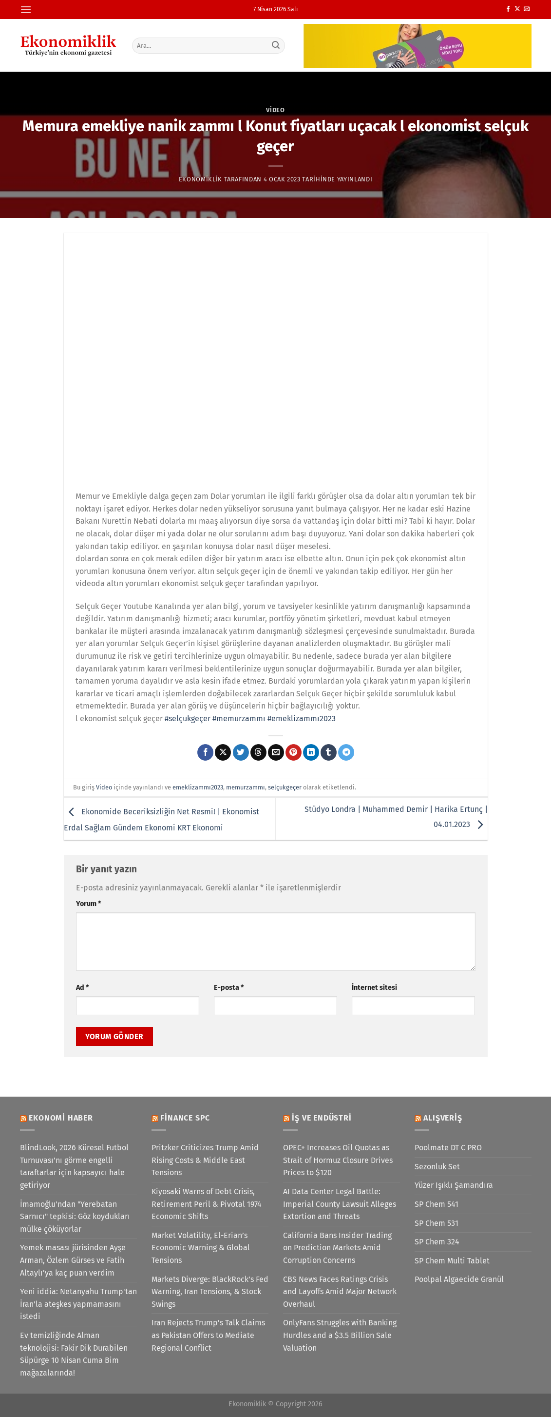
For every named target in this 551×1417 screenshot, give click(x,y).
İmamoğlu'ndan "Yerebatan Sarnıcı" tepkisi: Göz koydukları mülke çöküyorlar (75, 1217)
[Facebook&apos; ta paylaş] (205, 752)
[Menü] (26, 9)
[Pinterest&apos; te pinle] (293, 752)
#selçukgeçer (187, 718)
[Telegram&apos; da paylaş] (346, 752)
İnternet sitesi (374, 988)
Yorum (88, 904)
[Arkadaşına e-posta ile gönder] (276, 752)
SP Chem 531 (436, 1223)
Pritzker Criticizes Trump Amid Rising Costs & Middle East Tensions (205, 1160)
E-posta (229, 988)
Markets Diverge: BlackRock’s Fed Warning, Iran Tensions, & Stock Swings (210, 1292)
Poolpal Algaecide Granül (459, 1279)
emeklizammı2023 (197, 787)
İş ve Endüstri (321, 1117)
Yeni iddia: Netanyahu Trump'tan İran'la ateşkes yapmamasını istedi (78, 1304)
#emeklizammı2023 (301, 718)
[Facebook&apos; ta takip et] (508, 9)
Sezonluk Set (437, 1166)
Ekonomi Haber (61, 1117)
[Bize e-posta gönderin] (527, 9)
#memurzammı (239, 718)
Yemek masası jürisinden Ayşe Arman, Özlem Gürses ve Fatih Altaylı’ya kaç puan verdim (73, 1260)
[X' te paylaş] (223, 752)
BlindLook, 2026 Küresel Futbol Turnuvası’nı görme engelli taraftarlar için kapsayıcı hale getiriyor (74, 1166)
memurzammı (245, 787)
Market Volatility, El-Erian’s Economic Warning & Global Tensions (201, 1248)
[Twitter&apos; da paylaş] (241, 752)
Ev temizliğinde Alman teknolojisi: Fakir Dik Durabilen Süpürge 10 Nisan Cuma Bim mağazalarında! (74, 1354)
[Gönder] (275, 45)
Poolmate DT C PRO (448, 1147)
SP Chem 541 (436, 1204)
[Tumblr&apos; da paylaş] (329, 752)
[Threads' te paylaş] (258, 752)
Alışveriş (442, 1117)
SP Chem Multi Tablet (452, 1260)
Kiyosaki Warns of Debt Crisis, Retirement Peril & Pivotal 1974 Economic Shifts (207, 1204)
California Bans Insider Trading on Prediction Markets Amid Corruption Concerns (337, 1248)
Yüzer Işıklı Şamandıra (454, 1185)
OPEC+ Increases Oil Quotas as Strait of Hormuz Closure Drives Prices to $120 (338, 1160)
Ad (82, 988)
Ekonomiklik (200, 179)
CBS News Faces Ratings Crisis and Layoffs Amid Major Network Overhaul (340, 1292)
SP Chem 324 (437, 1241)
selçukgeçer (285, 787)
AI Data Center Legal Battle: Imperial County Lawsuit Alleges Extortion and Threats (339, 1204)
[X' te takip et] (517, 9)
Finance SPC (185, 1117)
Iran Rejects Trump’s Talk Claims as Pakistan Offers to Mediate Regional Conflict (208, 1335)
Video (275, 110)
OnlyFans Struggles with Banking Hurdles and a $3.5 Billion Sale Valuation (340, 1335)
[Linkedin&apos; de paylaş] (311, 752)
